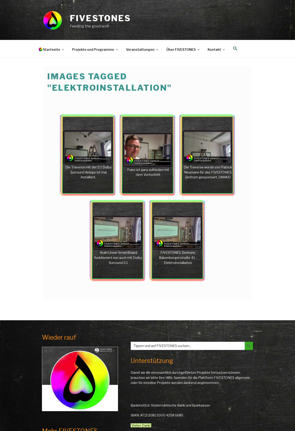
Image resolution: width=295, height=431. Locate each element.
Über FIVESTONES (183, 49)
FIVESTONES (100, 18)
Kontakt (216, 49)
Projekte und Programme (95, 49)
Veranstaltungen (142, 49)
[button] (235, 48)
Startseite (54, 49)
